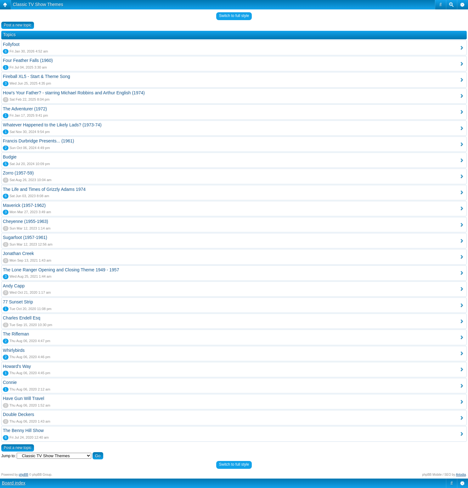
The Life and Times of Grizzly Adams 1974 (44, 189)
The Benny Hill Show (23, 430)
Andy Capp (14, 285)
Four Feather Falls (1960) (28, 60)
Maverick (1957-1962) (24, 205)
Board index (13, 482)
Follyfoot (11, 44)
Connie (10, 382)
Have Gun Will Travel (23, 398)
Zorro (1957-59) (18, 172)
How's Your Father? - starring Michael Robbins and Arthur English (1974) (74, 92)
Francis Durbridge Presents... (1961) (38, 140)
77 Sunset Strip (18, 301)
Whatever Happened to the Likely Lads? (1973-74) (52, 124)
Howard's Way (17, 366)
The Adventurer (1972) (25, 108)
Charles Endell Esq (21, 317)
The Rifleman (16, 333)
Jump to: (8, 456)
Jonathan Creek (18, 253)
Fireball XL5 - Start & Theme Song (36, 76)
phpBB (23, 474)
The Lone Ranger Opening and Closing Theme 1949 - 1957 (61, 269)
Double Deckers (18, 414)
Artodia (461, 474)
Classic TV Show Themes (38, 4)
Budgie (10, 156)
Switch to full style (234, 16)
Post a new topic (17, 25)
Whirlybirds (14, 350)
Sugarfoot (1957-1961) (25, 237)
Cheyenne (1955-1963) (25, 221)
